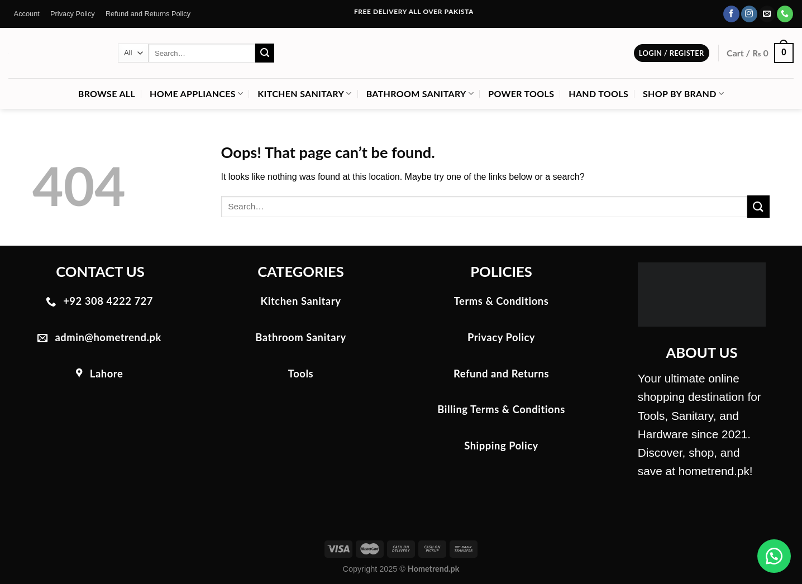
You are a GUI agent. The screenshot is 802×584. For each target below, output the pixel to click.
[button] (774, 556)
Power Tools (521, 93)
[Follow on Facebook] (731, 14)
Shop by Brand (683, 93)
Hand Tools (598, 93)
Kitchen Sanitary (304, 93)
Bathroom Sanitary (420, 93)
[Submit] (264, 53)
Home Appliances (196, 93)
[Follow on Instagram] (749, 14)
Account (27, 13)
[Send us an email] (767, 14)
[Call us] (785, 14)
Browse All (106, 93)
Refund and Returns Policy (148, 13)
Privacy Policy (72, 13)
